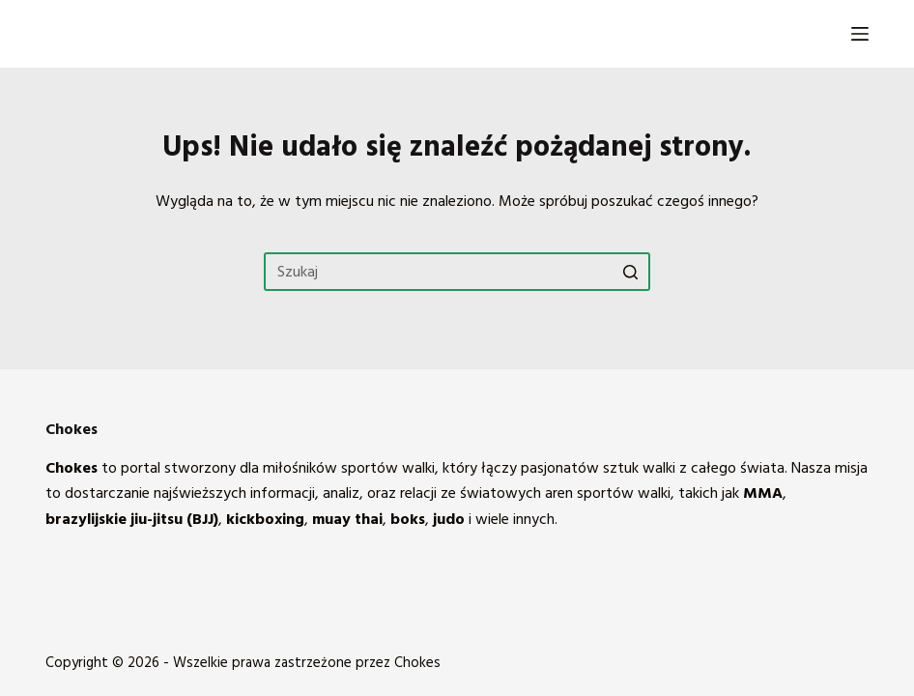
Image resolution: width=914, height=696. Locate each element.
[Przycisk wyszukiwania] (631, 271)
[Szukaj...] (457, 271)
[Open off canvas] (860, 34)
